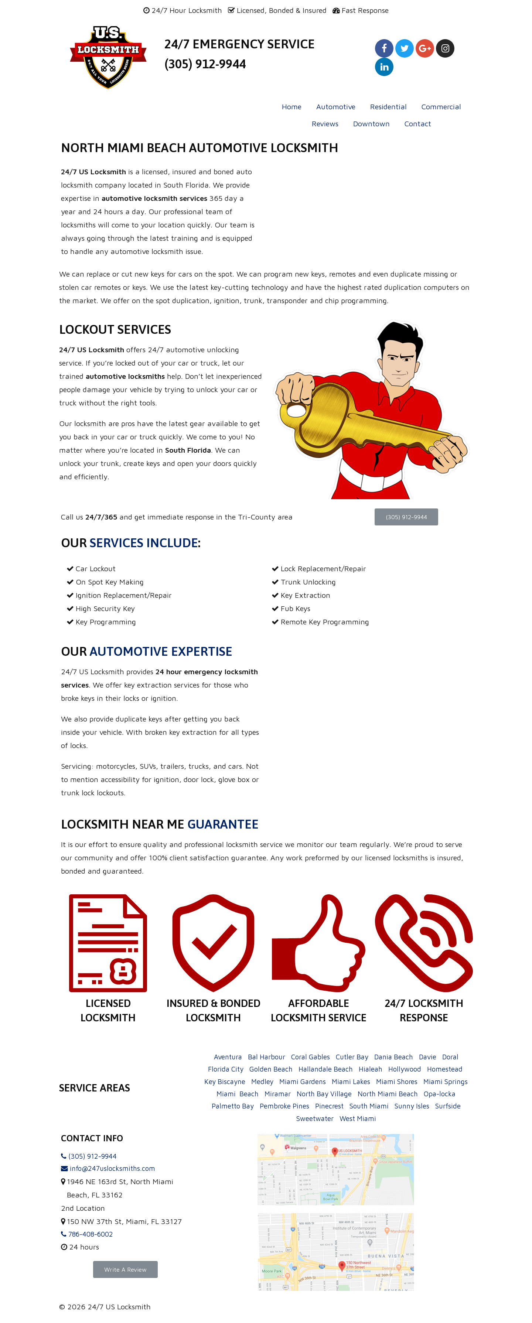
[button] (406, 516)
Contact (418, 123)
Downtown (371, 123)
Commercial (441, 106)
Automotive (335, 106)
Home (291, 106)
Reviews (325, 123)
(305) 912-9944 (205, 63)
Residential (388, 106)
